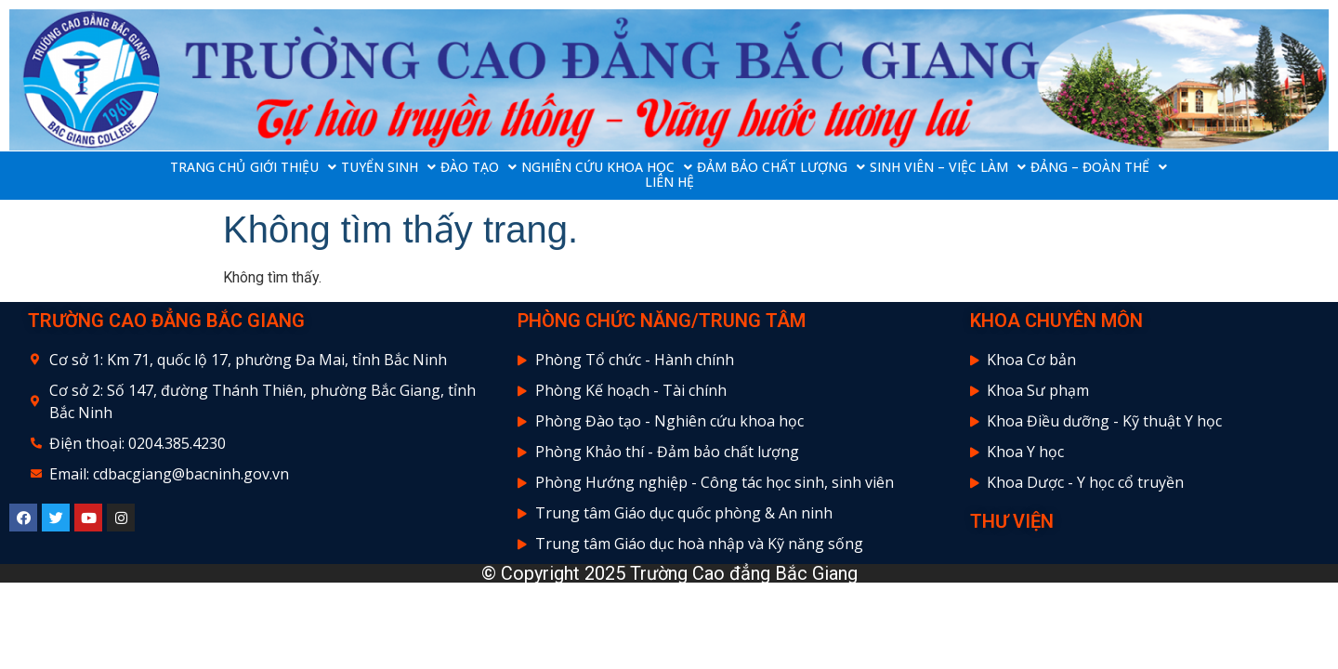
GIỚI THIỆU (293, 167)
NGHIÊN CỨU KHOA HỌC (606, 167)
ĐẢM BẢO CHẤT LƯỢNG (781, 167)
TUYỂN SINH (388, 167)
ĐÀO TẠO (478, 167)
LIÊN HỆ (669, 182)
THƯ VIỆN (1012, 521)
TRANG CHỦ (207, 167)
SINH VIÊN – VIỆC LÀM (948, 167)
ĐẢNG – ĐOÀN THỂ (1098, 167)
